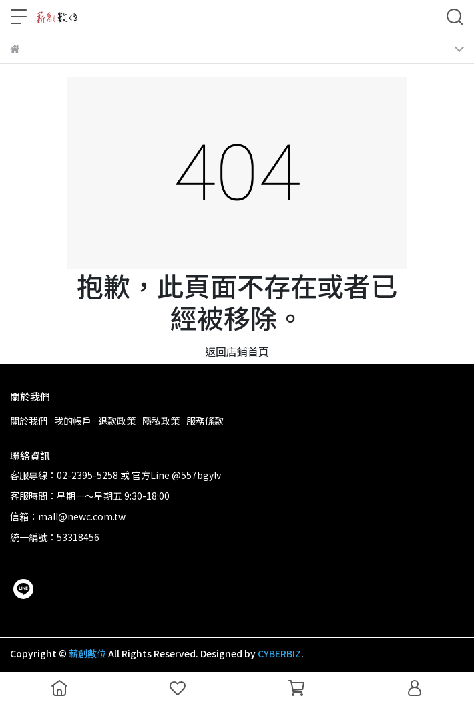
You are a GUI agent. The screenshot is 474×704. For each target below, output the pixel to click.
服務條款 (205, 420)
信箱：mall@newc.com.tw (68, 516)
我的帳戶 (72, 420)
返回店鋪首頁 (237, 351)
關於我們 (28, 420)
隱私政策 (161, 420)
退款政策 (117, 420)
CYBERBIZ (279, 653)
